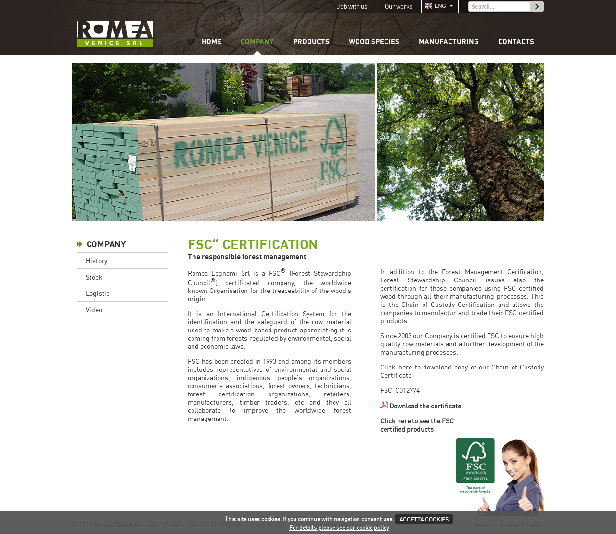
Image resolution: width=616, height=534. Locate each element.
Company (257, 41)
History (96, 260)
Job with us (352, 6)
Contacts (516, 41)
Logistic (98, 293)
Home (211, 41)
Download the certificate (425, 406)
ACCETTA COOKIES (424, 519)
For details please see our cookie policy (339, 527)
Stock (94, 277)
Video (94, 309)
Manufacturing (449, 41)
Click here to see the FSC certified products (417, 425)
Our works (398, 6)
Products (311, 41)
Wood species (374, 41)
